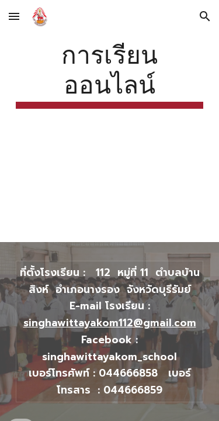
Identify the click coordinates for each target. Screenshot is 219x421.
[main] (109, 73)
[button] (14, 16)
